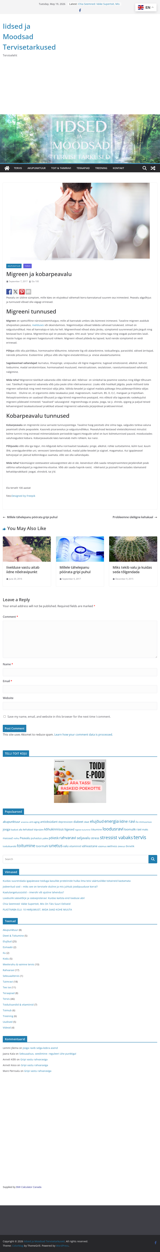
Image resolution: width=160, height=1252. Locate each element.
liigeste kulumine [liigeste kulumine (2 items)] (82, 830)
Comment (10, 617)
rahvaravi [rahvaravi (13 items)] (67, 837)
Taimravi (8, 981)
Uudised (8, 1021)
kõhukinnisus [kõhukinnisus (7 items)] (54, 829)
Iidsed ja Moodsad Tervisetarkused (29, 36)
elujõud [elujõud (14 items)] (97, 821)
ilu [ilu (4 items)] (137, 821)
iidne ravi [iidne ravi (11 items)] (127, 821)
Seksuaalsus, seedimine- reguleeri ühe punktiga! (47, 1053)
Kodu (6, 958)
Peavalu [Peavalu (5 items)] (25, 838)
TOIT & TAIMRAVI (61, 168)
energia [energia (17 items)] (111, 821)
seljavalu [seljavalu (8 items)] (83, 838)
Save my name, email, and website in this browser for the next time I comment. (59, 717)
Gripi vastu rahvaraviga (34, 1059)
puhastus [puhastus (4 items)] (36, 838)
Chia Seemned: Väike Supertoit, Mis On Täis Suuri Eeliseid (99, 5)
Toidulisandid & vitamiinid (18, 1004)
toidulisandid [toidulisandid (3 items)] (9, 846)
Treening (8, 1016)
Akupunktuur (14, 266)
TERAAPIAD (83, 168)
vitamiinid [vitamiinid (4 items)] (75, 846)
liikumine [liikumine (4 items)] (96, 829)
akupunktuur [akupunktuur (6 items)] (11, 822)
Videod (7, 1027)
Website (8, 698)
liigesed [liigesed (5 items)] (69, 829)
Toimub (7, 1010)
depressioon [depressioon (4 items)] (65, 821)
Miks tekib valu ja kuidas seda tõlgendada (132, 569)
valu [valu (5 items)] (66, 846)
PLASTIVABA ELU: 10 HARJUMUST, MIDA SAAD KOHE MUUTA (37, 909)
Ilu (4, 953)
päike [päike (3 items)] (45, 838)
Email (7, 681)
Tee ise (7, 987)
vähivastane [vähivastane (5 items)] (89, 846)
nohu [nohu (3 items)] (16, 838)
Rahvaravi (8, 970)
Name (8, 664)
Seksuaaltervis (11, 976)
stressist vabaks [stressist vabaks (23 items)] (116, 837)
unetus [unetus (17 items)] (56, 845)
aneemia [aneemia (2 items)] (25, 822)
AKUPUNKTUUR (37, 168)
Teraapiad (9, 993)
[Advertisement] (80, 88)
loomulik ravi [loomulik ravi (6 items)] (132, 829)
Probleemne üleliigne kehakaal (135, 517)
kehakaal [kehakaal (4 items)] (28, 829)
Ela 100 (35, 281)
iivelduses (38, 325)
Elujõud (7, 941)
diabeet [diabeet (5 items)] (78, 822)
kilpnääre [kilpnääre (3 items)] (39, 829)
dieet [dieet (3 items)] (86, 821)
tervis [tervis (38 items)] (140, 837)
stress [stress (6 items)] (95, 838)
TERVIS (18, 168)
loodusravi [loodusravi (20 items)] (113, 829)
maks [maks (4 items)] (145, 829)
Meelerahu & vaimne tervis (18, 964)
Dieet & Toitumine (13, 935)
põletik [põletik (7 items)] (54, 838)
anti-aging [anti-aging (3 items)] (34, 821)
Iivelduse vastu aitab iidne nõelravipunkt (22, 569)
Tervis (27, 266)
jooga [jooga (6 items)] (6, 829)
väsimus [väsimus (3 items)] (102, 846)
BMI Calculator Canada (28, 1187)
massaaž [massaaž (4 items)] (8, 838)
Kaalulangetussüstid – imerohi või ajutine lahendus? (33, 892)
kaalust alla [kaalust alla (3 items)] (16, 829)
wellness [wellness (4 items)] (112, 846)
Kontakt (118, 168)
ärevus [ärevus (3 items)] (121, 846)
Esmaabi (8, 947)
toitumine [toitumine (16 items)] (26, 845)
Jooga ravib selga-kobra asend (40, 1048)
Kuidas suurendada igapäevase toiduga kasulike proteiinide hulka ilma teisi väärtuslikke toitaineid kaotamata (67, 880)
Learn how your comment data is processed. (83, 734)
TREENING (101, 168)
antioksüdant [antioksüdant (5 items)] (49, 822)
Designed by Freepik (23, 495)
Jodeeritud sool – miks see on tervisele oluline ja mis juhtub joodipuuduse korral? (50, 886)
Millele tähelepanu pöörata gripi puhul (30, 517)
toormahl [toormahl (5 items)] (42, 846)
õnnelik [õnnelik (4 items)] (130, 846)
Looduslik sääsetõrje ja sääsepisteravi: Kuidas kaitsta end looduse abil (44, 898)
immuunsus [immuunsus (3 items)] (145, 821)
